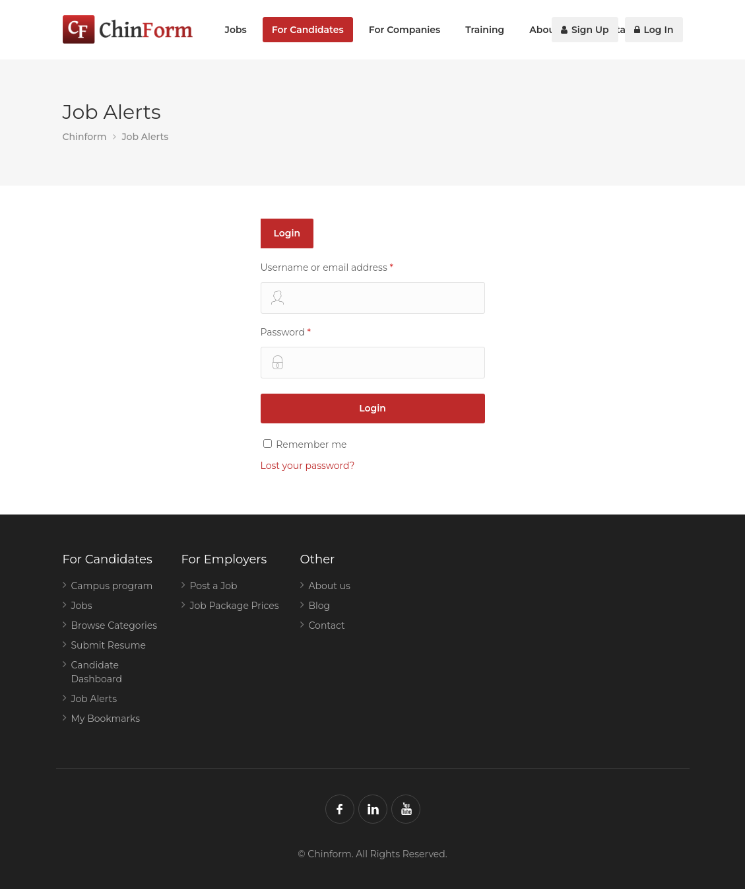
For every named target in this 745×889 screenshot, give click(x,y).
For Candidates (308, 30)
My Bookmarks (106, 719)
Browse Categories (114, 625)
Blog (320, 606)
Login (287, 233)
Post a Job (214, 586)
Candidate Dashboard (97, 672)
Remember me (305, 444)
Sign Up (585, 30)
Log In (654, 30)
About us (329, 586)
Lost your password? (308, 466)
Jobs (236, 30)
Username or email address (373, 288)
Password (373, 352)
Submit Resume (108, 645)
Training (484, 30)
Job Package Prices (234, 606)
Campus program (112, 586)
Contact (327, 625)
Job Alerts (94, 699)
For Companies (405, 30)
